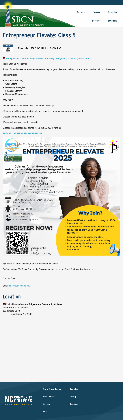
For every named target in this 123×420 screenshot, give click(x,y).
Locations (112, 22)
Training (96, 13)
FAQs (45, 411)
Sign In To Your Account (52, 389)
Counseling (112, 13)
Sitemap (73, 396)
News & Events (49, 396)
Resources (96, 22)
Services (81, 13)
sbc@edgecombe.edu (19, 286)
